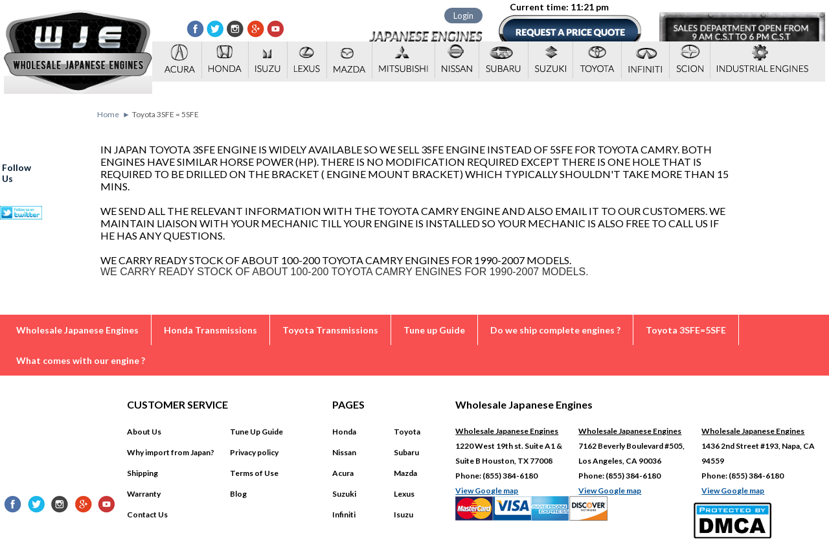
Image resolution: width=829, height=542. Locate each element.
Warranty (144, 494)
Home (108, 114)
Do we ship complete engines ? (555, 329)
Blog (238, 494)
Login (463, 15)
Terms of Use (254, 473)
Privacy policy (254, 452)
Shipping (142, 473)
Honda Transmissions (210, 329)
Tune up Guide (434, 329)
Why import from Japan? (170, 452)
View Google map (486, 490)
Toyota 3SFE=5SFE (686, 329)
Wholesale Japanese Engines (77, 329)
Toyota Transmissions (330, 329)
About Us (144, 431)
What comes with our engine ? (80, 360)
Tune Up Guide (256, 431)
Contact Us (147, 514)
